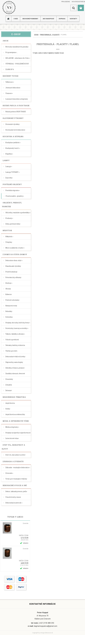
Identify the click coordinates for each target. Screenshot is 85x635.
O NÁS (16, 19)
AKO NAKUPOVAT (48, 19)
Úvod (36, 34)
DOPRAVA (62, 19)
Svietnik (25, 523)
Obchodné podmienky (30, 19)
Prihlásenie (65, 1)
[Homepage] (9, 18)
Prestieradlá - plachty (50, 34)
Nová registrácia (78, 1)
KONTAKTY (73, 19)
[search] (73, 8)
